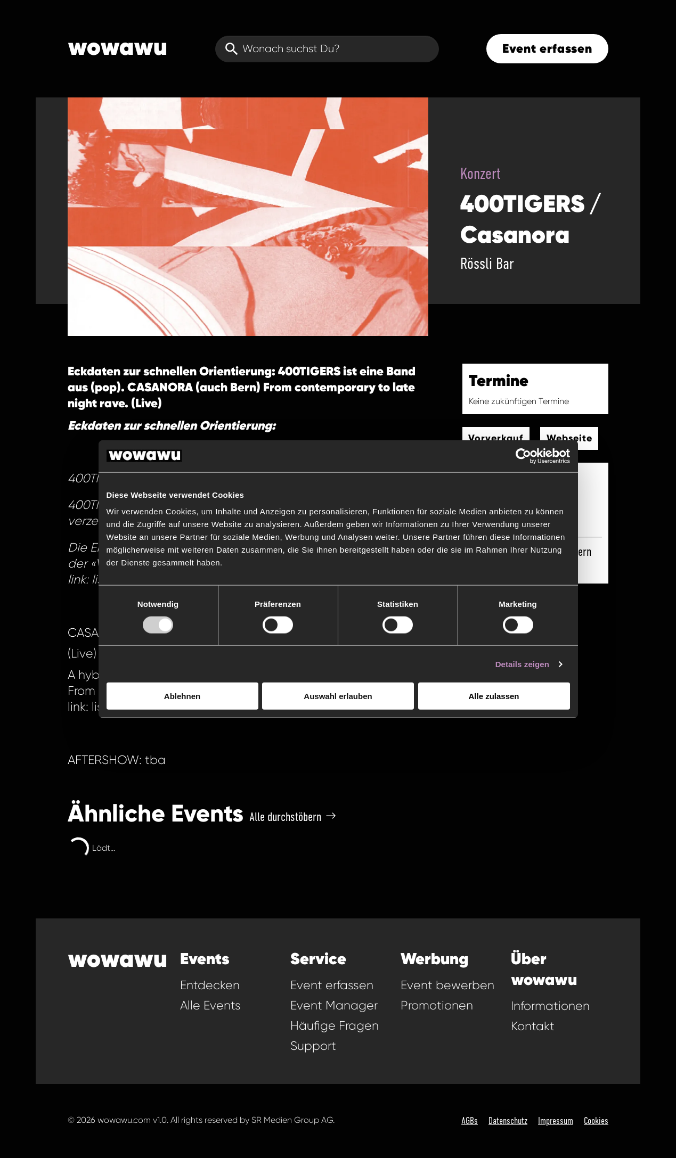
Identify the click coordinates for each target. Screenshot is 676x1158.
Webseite (569, 438)
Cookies (596, 1120)
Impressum (555, 1120)
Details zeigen (522, 663)
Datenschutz (507, 1120)
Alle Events (210, 1005)
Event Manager (334, 1005)
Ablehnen (182, 696)
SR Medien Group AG (292, 1120)
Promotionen (437, 1005)
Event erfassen (547, 48)
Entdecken (210, 985)
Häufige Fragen (334, 1026)
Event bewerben (447, 985)
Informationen (550, 1006)
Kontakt (533, 1026)
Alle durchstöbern (292, 817)
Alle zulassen (493, 696)
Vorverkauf (495, 438)
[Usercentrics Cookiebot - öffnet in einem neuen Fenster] (523, 456)
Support (313, 1046)
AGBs (469, 1120)
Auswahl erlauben (338, 696)
